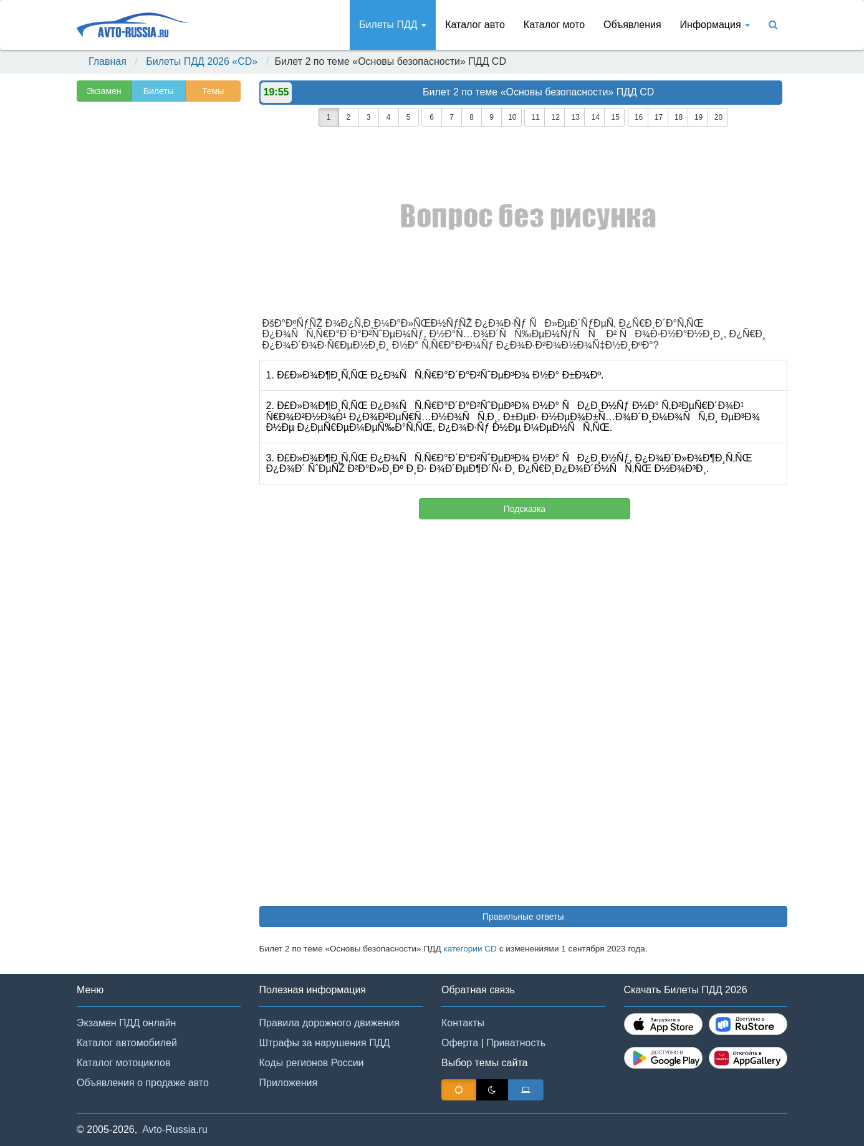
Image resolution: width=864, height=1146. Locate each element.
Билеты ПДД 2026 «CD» (201, 61)
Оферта (459, 1043)
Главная (108, 61)
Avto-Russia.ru (175, 1129)
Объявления (632, 24)
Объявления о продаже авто (143, 1082)
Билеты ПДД (392, 24)
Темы (213, 91)
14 (595, 117)
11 (535, 117)
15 (615, 117)
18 (678, 117)
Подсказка (524, 509)
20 (718, 117)
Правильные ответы (523, 917)
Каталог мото (554, 24)
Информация (715, 24)
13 (575, 117)
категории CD (470, 948)
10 (512, 117)
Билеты (158, 91)
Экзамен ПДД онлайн (126, 1023)
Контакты (462, 1023)
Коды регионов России (311, 1062)
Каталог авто (475, 24)
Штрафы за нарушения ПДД (324, 1043)
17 (659, 117)
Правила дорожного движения (329, 1023)
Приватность (515, 1043)
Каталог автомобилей (127, 1043)
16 (639, 117)
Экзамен (104, 91)
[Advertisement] (158, 303)
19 (698, 117)
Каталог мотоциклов (123, 1062)
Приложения (288, 1082)
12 (555, 117)
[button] (835, 1119)
